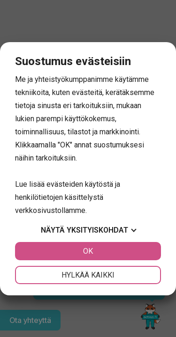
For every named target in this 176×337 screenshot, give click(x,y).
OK (88, 251)
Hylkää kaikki (88, 275)
